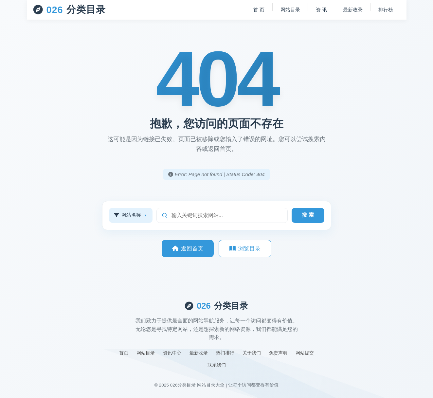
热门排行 (225, 352)
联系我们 (216, 365)
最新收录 (352, 9)
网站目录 (289, 9)
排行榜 (385, 9)
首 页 (257, 9)
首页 (123, 352)
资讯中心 (172, 352)
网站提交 (305, 352)
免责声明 (278, 352)
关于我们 (252, 352)
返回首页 (187, 248)
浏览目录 (245, 248)
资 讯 (320, 9)
